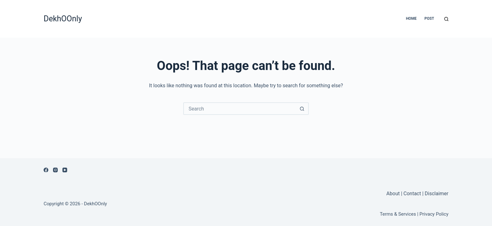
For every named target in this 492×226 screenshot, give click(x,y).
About (393, 193)
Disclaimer (436, 193)
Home (411, 18)
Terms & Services (398, 214)
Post (429, 18)
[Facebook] (46, 170)
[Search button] (302, 108)
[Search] (446, 19)
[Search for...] (240, 108)
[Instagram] (55, 170)
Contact (412, 193)
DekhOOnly (63, 18)
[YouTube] (64, 170)
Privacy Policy (434, 214)
